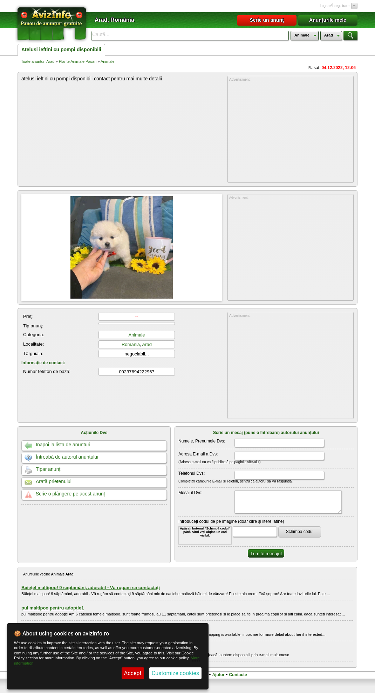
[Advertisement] (290, 132)
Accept (133, 673)
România (131, 344)
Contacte (238, 674)
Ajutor (218, 674)
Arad (147, 344)
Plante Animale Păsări (78, 61)
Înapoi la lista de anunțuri (63, 444)
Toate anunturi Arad (37, 61)
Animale (108, 61)
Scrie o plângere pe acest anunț (70, 494)
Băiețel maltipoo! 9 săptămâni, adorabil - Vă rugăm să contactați (90, 587)
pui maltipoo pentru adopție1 (52, 608)
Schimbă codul (300, 531)
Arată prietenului (53, 481)
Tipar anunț (48, 469)
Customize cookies (175, 673)
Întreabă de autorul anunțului (67, 457)
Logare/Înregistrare (335, 6)
